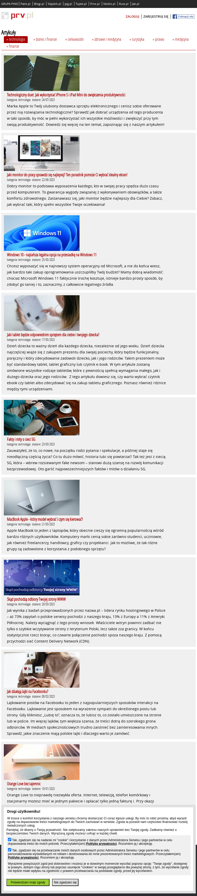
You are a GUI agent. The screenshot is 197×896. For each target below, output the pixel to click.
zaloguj (132, 16)
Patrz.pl (26, 4)
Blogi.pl (39, 4)
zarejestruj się (156, 16)
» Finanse (12, 46)
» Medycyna (180, 39)
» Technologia (15, 39)
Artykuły (8, 32)
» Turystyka (137, 39)
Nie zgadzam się (65, 882)
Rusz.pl (124, 4)
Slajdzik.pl (54, 4)
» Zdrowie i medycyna (106, 39)
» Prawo (158, 39)
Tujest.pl (81, 4)
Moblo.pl (109, 4)
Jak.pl (135, 4)
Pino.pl (95, 4)
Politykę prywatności (101, 844)
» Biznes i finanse (45, 39)
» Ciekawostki (74, 39)
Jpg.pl (68, 4)
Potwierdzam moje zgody (28, 882)
